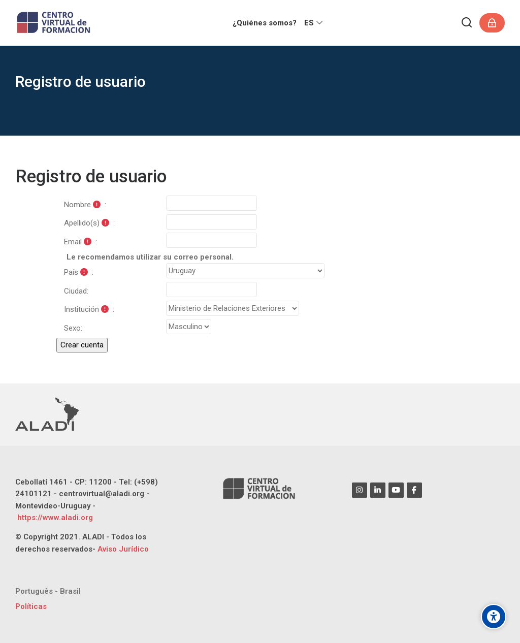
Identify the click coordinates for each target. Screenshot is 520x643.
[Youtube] (396, 490)
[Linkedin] (377, 490)
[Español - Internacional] (314, 23)
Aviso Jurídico (123, 549)
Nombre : (85, 204)
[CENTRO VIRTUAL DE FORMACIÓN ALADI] (54, 23)
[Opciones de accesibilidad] (493, 616)
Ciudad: (76, 291)
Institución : (89, 309)
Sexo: (73, 328)
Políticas (31, 606)
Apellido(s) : (89, 223)
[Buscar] (467, 23)
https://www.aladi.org (54, 517)
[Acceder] (492, 23)
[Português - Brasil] (48, 591)
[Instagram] (359, 490)
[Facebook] (414, 490)
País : (78, 272)
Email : (80, 241)
